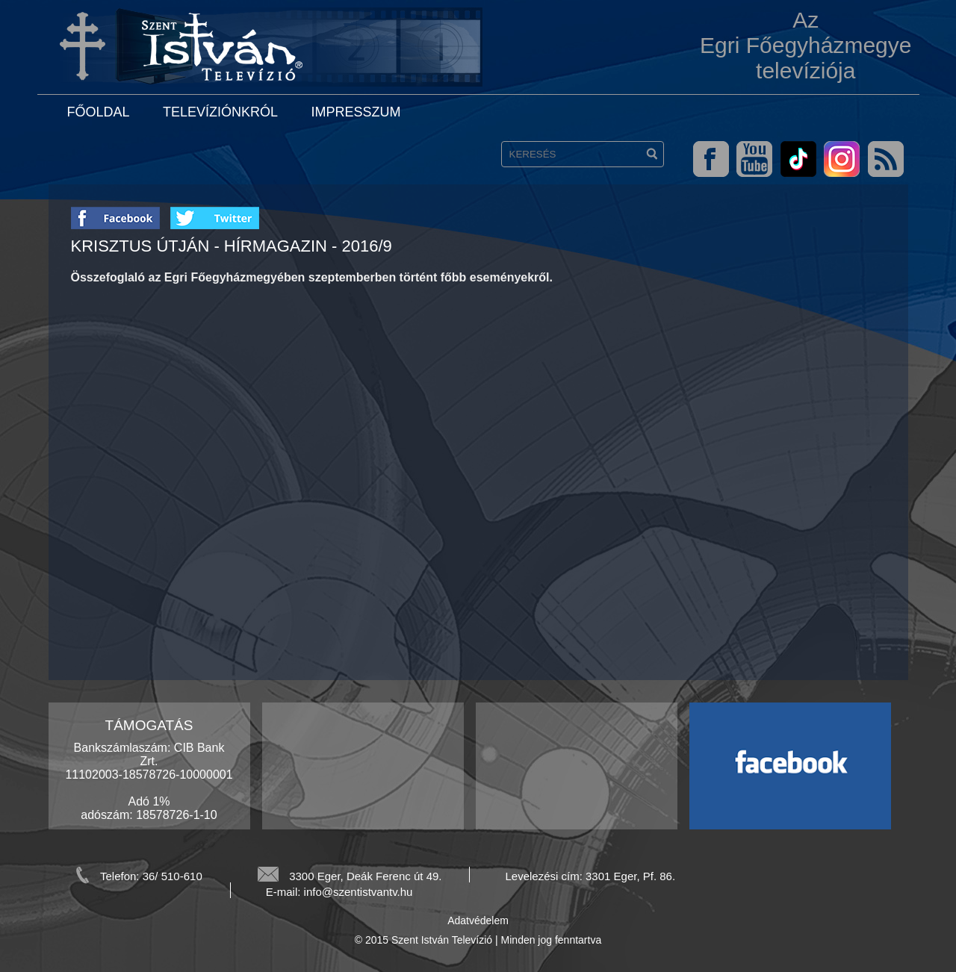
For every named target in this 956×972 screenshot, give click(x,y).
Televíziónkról (220, 112)
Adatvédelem (478, 920)
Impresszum (355, 112)
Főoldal (98, 112)
